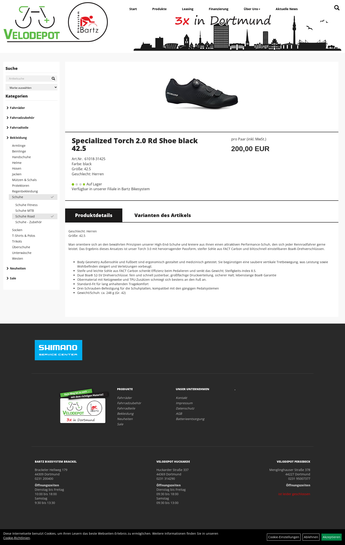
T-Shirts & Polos (23, 236)
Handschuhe (21, 157)
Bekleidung (18, 138)
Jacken (17, 174)
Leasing (187, 9)
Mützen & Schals (24, 180)
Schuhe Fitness (26, 205)
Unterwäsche (21, 253)
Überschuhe (21, 247)
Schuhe (17, 197)
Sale (13, 278)
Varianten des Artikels (162, 215)
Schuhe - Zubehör (28, 222)
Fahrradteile (19, 127)
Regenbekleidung (25, 191)
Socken (17, 230)
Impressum (184, 403)
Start (133, 9)
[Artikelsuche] (336, 8)
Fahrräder (17, 108)
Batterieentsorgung (190, 419)
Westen (17, 258)
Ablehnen (311, 537)
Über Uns (252, 9)
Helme (17, 163)
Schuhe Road (25, 216)
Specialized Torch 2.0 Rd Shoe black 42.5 (135, 144)
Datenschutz (185, 408)
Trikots (17, 241)
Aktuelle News (287, 9)
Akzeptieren (331, 537)
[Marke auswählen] (31, 87)
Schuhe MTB (24, 210)
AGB (179, 413)
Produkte (159, 9)
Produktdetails (93, 215)
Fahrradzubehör (22, 118)
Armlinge (19, 145)
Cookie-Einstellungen (283, 537)
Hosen (16, 168)
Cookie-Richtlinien (16, 538)
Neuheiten (18, 268)
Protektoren (20, 185)
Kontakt (181, 398)
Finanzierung (218, 9)
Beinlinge (19, 151)
